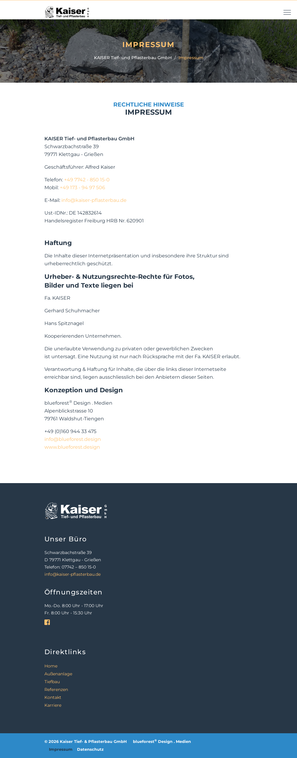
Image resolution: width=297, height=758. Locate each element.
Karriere (52, 705)
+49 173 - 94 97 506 (82, 187)
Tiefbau (52, 681)
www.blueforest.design (72, 447)
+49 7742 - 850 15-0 (87, 180)
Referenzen (56, 689)
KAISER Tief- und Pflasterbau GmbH (133, 57)
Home (50, 666)
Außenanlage (58, 674)
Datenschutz (90, 749)
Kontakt (52, 697)
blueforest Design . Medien (162, 741)
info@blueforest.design (72, 439)
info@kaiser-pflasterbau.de (94, 200)
